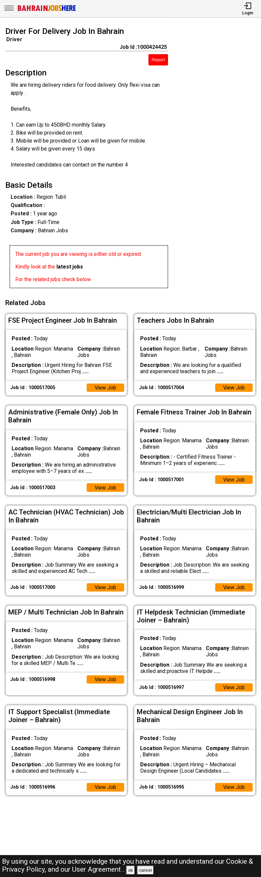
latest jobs (69, 267)
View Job (105, 386)
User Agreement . (98, 869)
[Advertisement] (218, 159)
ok (130, 870)
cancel (145, 870)
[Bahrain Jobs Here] (47, 10)
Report (158, 59)
